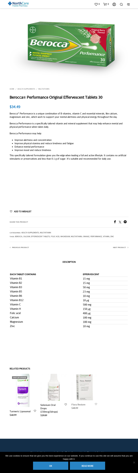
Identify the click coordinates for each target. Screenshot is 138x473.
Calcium (26, 236)
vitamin (106, 236)
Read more (87, 466)
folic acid (55, 236)
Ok (50, 466)
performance (96, 236)
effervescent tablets (40, 236)
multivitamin (76, 236)
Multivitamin (43, 89)
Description (69, 262)
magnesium (65, 236)
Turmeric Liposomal (20, 411)
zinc (112, 236)
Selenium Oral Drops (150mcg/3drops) (49, 407)
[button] (97, 4)
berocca (18, 236)
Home (12, 89)
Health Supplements (26, 89)
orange (86, 236)
